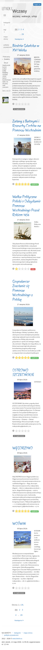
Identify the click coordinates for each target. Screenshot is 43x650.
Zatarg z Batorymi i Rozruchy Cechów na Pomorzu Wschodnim (26, 126)
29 (23, 34)
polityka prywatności (6, 46)
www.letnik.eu (17, 639)
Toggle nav (37, 4)
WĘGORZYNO (22, 448)
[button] (2, 100)
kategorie (6, 23)
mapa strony (6, 38)
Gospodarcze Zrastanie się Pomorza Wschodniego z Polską (22, 291)
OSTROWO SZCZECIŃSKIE (23, 372)
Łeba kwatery (5, 71)
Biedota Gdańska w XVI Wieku (25, 48)
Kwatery (7, 59)
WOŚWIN (19, 524)
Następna (19, 39)
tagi (5, 30)
